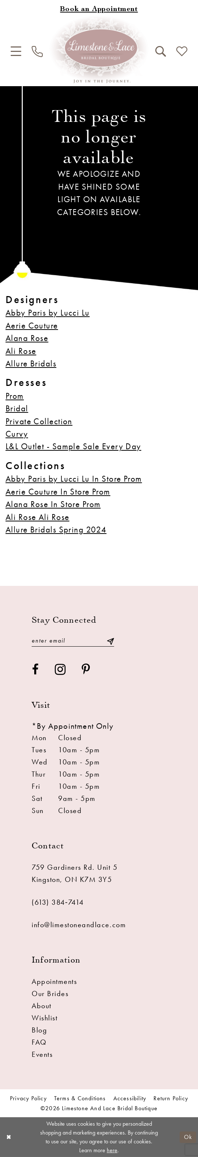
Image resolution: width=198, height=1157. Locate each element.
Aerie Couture (32, 325)
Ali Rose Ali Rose (37, 517)
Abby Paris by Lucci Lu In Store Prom (74, 478)
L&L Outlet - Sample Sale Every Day (73, 446)
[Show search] (160, 51)
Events (42, 1054)
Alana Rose (27, 338)
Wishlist (44, 1018)
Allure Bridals (31, 363)
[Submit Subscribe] (110, 641)
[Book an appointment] (99, 10)
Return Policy (170, 1098)
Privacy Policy (28, 1098)
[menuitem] (15, 51)
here (112, 1150)
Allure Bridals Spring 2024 (56, 529)
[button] (15, 51)
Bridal (17, 408)
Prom (15, 395)
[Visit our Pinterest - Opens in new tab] (86, 670)
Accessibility (129, 1098)
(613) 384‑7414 (58, 902)
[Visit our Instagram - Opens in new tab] (60, 669)
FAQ (39, 1042)
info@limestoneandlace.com (79, 924)
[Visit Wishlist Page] (182, 51)
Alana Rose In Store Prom (53, 504)
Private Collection (39, 421)
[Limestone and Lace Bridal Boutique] (98, 49)
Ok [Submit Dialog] (188, 1137)
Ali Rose (21, 350)
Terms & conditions (80, 1098)
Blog (39, 1030)
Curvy (17, 433)
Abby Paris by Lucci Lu (48, 312)
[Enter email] (73, 641)
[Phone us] (37, 51)
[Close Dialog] (8, 1137)
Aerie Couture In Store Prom (58, 491)
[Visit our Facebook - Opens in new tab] (36, 670)
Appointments (54, 981)
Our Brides (50, 993)
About (42, 1005)
